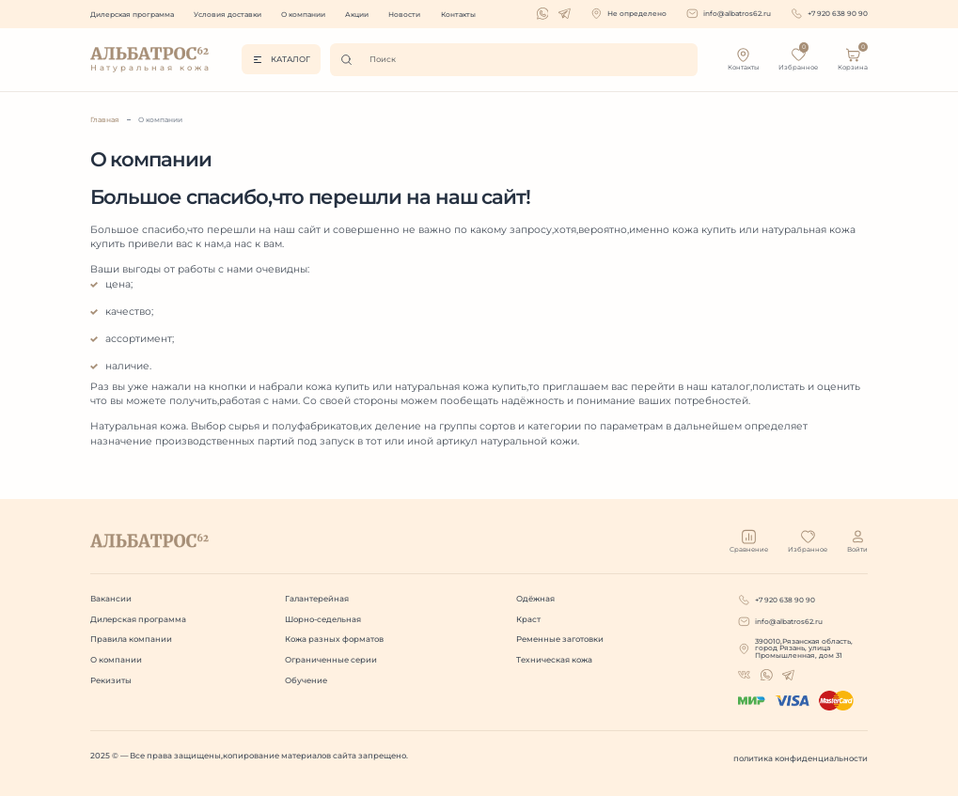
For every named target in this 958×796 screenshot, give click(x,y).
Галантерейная (317, 598)
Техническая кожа (554, 659)
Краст (528, 619)
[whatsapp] (543, 14)
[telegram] (564, 14)
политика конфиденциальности (800, 758)
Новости (404, 14)
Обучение (306, 680)
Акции (357, 14)
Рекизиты (111, 680)
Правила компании (131, 639)
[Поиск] (350, 60)
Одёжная (535, 598)
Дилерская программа (132, 14)
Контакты (458, 14)
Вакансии (111, 598)
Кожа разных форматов (334, 639)
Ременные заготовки (560, 639)
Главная (104, 120)
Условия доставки (227, 14)
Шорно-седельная (323, 619)
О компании (303, 14)
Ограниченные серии (331, 659)
